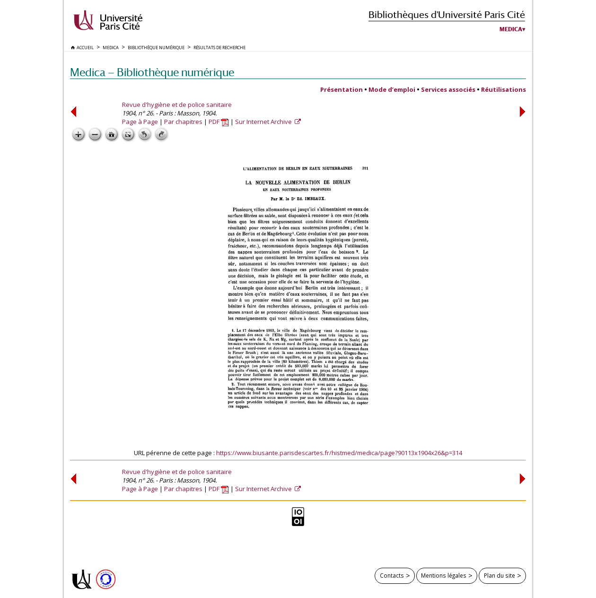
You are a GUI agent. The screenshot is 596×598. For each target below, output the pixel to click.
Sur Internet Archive (264, 121)
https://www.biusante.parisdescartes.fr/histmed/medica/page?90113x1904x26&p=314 (339, 452)
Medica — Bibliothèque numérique (152, 72)
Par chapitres (183, 121)
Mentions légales (443, 575)
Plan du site (499, 575)
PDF (219, 121)
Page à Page (140, 121)
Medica (511, 29)
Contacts (392, 575)
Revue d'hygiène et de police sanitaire (177, 104)
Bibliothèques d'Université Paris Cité (446, 14)
